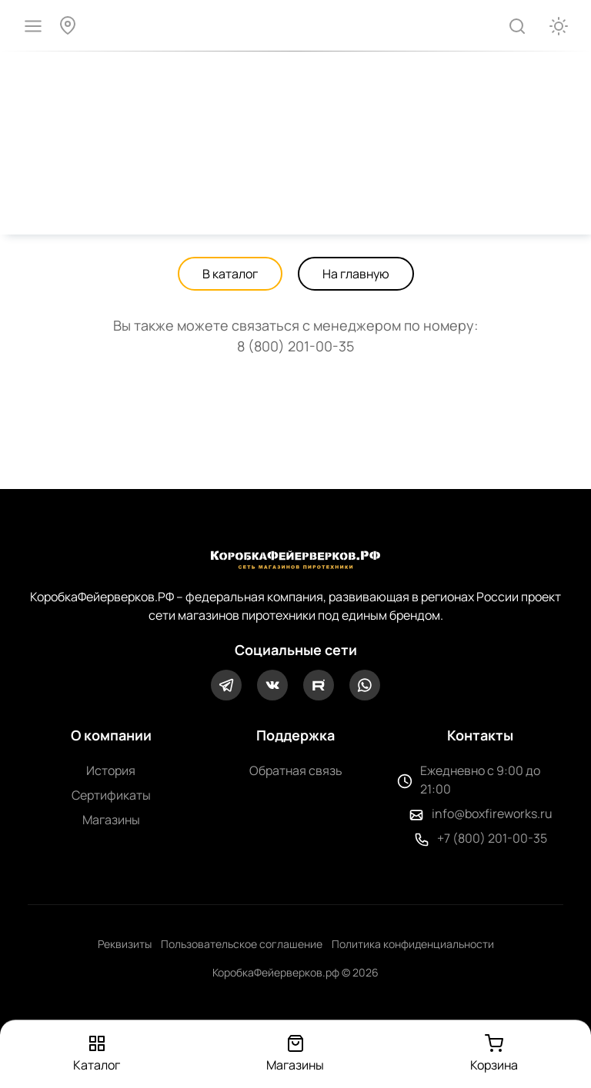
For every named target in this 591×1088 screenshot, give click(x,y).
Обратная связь (295, 770)
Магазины (111, 819)
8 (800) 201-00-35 (295, 346)
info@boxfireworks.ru (492, 813)
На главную (355, 273)
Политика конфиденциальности (413, 944)
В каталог (230, 273)
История (110, 770)
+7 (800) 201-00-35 (492, 838)
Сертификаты (111, 795)
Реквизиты (125, 944)
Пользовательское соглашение (241, 944)
